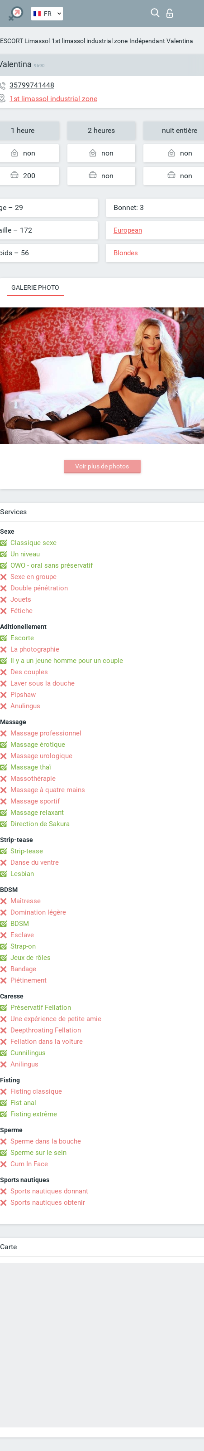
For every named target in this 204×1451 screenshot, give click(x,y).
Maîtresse (25, 901)
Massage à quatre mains (47, 790)
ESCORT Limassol (25, 40)
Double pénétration (39, 588)
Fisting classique (36, 1091)
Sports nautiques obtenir (47, 1202)
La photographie (34, 649)
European (128, 230)
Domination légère (38, 912)
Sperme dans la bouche (45, 1141)
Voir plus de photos (102, 466)
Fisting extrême (33, 1114)
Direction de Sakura (40, 824)
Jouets (20, 599)
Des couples (29, 672)
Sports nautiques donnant (49, 1191)
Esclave (22, 935)
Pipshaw (23, 695)
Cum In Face (29, 1164)
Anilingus (24, 1064)
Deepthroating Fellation (45, 1030)
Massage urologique (41, 756)
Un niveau (25, 554)
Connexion (169, 13)
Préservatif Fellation (40, 1007)
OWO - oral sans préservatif (51, 565)
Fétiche (21, 611)
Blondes (126, 253)
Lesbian (22, 874)
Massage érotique (37, 744)
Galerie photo (35, 287)
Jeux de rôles (30, 958)
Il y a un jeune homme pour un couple (66, 661)
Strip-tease (26, 851)
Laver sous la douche (42, 683)
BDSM (19, 924)
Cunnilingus (28, 1053)
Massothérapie (33, 778)
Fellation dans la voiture (46, 1041)
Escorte (22, 638)
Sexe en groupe (33, 577)
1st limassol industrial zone (90, 40)
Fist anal (23, 1103)
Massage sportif (35, 801)
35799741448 (31, 85)
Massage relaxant (37, 812)
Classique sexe (33, 543)
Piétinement (28, 980)
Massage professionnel (45, 733)
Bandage (23, 969)
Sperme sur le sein (38, 1153)
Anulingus (25, 706)
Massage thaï (30, 767)
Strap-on (23, 946)
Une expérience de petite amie (55, 1019)
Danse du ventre (34, 862)
